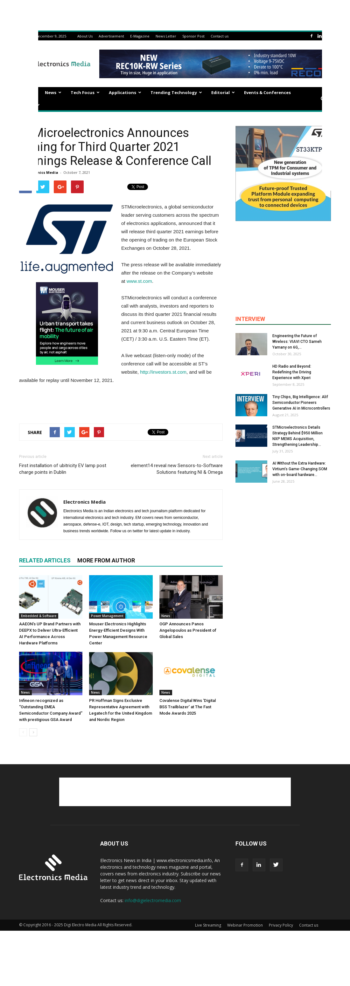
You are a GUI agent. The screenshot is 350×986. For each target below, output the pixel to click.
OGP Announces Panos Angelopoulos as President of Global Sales (187, 630)
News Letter (166, 36)
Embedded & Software (38, 616)
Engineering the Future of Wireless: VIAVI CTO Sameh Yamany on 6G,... (297, 342)
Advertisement (111, 36)
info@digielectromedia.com (153, 900)
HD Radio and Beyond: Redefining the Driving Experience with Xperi (291, 372)
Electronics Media (41, 172)
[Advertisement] (120, 402)
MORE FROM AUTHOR (106, 560)
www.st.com (139, 281)
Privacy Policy (281, 925)
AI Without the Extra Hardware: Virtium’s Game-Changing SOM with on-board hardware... (299, 469)
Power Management (107, 616)
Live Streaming (208, 925)
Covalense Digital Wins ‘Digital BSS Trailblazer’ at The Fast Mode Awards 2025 (187, 707)
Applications (125, 92)
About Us (85, 36)
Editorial (223, 92)
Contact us (219, 36)
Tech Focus (85, 92)
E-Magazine (140, 36)
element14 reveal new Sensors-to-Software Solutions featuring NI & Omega (177, 469)
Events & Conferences (267, 92)
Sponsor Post (193, 36)
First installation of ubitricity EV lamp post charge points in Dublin (62, 469)
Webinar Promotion (245, 925)
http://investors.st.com (163, 372)
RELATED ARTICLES (45, 560)
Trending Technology (176, 92)
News (53, 92)
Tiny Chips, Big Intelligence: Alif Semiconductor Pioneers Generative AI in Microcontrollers (301, 403)
